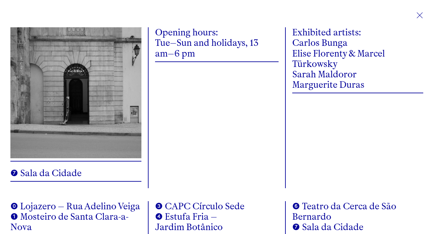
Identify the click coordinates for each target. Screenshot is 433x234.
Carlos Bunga (320, 42)
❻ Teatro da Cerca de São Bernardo (344, 211)
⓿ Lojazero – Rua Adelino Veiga (75, 206)
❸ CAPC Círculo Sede (199, 206)
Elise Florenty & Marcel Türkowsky (338, 58)
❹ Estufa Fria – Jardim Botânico (189, 221)
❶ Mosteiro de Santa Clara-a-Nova (69, 221)
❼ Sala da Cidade (327, 227)
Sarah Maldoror (324, 74)
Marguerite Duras (328, 84)
